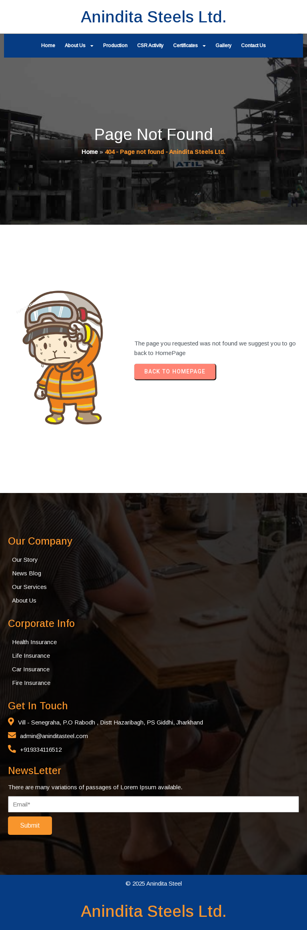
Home (90, 151)
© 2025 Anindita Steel (154, 883)
